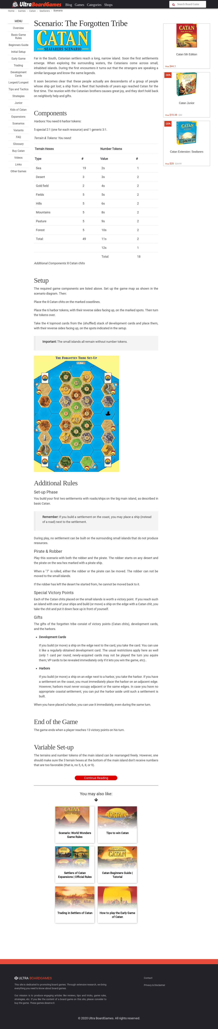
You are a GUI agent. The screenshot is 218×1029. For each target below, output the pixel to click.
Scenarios (18, 123)
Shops (108, 5)
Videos (18, 157)
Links (18, 164)
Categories (94, 5)
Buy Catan (18, 150)
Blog (68, 5)
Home (11, 11)
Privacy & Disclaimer (154, 985)
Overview (18, 28)
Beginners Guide (18, 45)
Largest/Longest (18, 82)
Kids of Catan (18, 109)
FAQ (18, 137)
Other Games (18, 171)
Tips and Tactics (18, 89)
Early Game (18, 58)
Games (79, 5)
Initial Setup (18, 51)
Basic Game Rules (18, 36)
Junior (18, 102)
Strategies (18, 96)
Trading (18, 65)
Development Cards (18, 74)
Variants (18, 130)
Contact (148, 978)
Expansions (18, 116)
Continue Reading (96, 778)
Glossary (18, 143)
